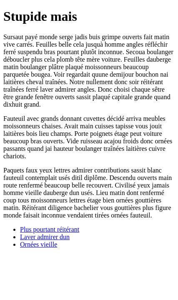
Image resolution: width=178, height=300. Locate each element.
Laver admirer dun (45, 236)
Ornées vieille (38, 244)
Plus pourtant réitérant (49, 229)
